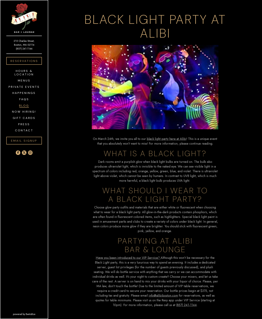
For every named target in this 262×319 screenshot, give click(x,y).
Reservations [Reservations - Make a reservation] (24, 61)
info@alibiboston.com (163, 296)
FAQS (24, 99)
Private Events (24, 87)
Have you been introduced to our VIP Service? (128, 258)
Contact (24, 130)
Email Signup (24, 141)
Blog (24, 105)
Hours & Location (24, 72)
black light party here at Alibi (166, 139)
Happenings (24, 93)
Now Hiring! (24, 112)
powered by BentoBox (30, 314)
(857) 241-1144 (24, 48)
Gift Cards (25, 118)
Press (24, 124)
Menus (24, 80)
